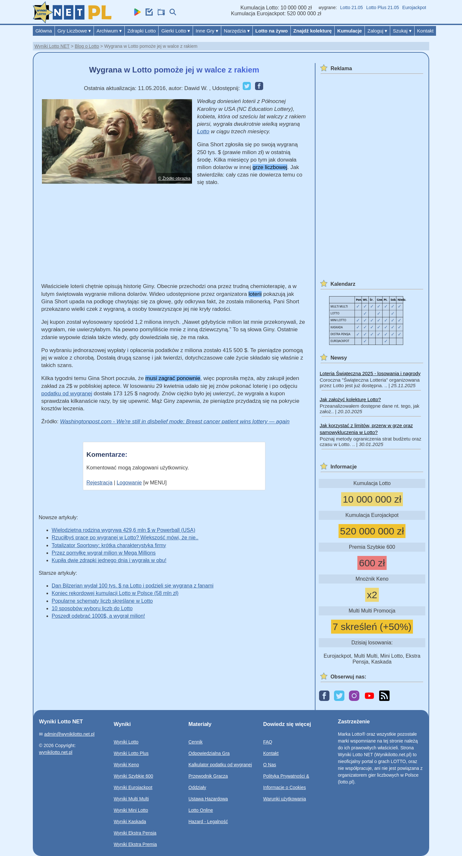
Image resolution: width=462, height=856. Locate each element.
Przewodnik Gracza (208, 776)
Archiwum (109, 30)
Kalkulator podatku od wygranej (220, 764)
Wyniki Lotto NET (52, 46)
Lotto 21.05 (354, 7)
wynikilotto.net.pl (55, 752)
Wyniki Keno (126, 764)
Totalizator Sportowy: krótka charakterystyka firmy (109, 545)
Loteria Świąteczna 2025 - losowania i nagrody (370, 373)
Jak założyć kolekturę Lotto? (350, 399)
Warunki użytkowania (284, 798)
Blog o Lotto (87, 46)
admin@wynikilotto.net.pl (69, 734)
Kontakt (425, 30)
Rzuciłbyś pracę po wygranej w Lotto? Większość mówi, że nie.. (125, 537)
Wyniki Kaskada (130, 821)
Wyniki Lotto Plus (131, 753)
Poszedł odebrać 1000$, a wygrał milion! (98, 616)
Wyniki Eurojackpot (133, 787)
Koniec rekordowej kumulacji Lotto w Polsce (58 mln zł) (115, 593)
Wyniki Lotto (126, 741)
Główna (43, 30)
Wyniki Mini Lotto (131, 810)
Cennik (195, 741)
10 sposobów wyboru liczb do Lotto (92, 608)
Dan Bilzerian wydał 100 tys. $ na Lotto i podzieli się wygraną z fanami (132, 585)
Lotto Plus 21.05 (385, 7)
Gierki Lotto (175, 30)
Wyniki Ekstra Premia (135, 844)
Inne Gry (207, 30)
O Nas (269, 764)
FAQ (267, 741)
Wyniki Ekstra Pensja (135, 833)
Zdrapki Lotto (141, 30)
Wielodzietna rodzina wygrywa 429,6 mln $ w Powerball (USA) (123, 530)
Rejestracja (99, 482)
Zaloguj (377, 30)
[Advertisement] (174, 237)
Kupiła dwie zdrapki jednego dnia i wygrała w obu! (109, 560)
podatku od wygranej (66, 393)
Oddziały (197, 787)
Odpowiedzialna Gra (209, 753)
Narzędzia (237, 30)
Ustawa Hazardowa (208, 798)
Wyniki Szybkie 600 (133, 776)
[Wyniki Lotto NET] (72, 21)
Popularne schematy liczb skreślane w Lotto (102, 601)
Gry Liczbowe (74, 30)
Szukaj (402, 30)
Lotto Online (200, 810)
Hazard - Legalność (208, 821)
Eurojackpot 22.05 (423, 7)
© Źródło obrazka (174, 178)
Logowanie (129, 482)
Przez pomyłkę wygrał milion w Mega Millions (104, 553)
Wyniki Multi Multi (131, 798)
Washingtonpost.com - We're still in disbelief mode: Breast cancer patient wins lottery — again (175, 421)
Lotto (203, 131)
